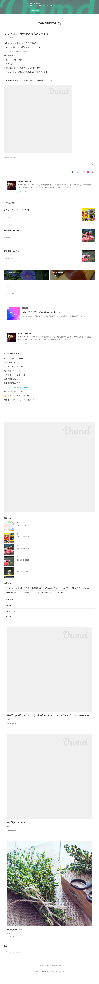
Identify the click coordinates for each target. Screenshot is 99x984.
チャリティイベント (13, 588)
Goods (64, 588)
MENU (76, 588)
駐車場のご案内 (22, 523)
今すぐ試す (35, 10)
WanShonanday (12, 593)
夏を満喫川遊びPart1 (12, 251)
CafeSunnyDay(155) (10, 157)
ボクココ (88, 588)
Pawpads (61, 593)
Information (51, 588)
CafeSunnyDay (49, 23)
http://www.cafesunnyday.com (16, 388)
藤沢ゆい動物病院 (33, 588)
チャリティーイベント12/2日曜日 (17, 210)
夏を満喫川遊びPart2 (12, 231)
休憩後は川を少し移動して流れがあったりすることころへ (24, 236)
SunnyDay (28, 593)
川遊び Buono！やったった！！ (28, 569)
